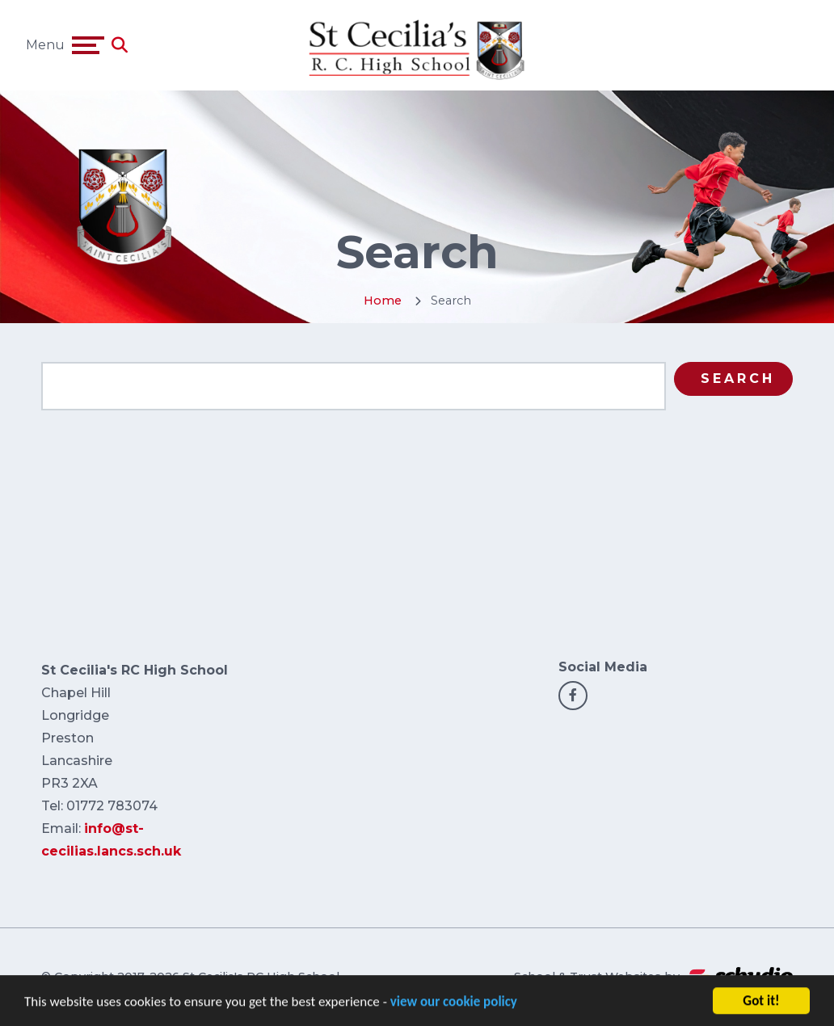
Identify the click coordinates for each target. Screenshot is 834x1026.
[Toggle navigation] (88, 45)
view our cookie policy (453, 1010)
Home (383, 300)
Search (738, 378)
